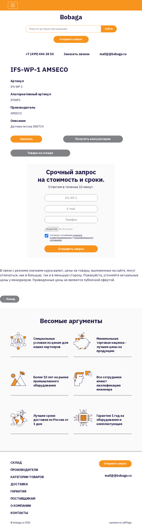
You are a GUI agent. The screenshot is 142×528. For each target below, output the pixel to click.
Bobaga (71, 17)
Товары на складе (40, 153)
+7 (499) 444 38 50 (40, 54)
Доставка (19, 484)
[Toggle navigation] (13, 5)
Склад (16, 463)
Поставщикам (23, 498)
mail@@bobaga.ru (113, 54)
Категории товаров (27, 477)
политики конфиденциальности (66, 236)
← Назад (9, 299)
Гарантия (18, 491)
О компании (21, 506)
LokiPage (126, 522)
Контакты (19, 513)
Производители (24, 470)
